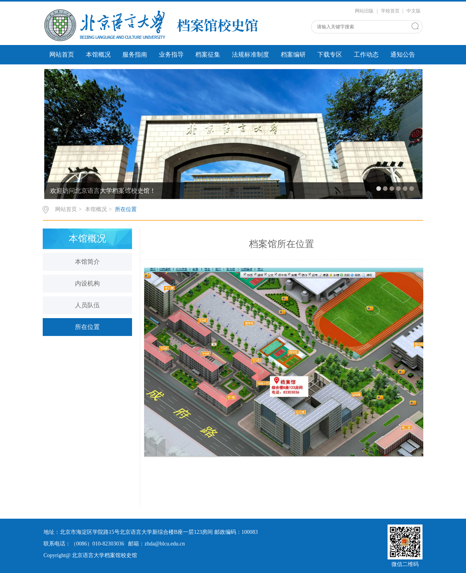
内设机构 (87, 283)
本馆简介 (87, 261)
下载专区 (329, 54)
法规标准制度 (250, 54)
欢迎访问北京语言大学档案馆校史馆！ (103, 190)
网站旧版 (364, 11)
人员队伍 (87, 305)
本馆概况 (98, 54)
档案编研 (293, 54)
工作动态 (366, 54)
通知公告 (402, 54)
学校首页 (390, 11)
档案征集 (207, 54)
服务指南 (134, 54)
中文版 (414, 11)
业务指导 (171, 54)
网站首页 (61, 54)
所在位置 (126, 209)
